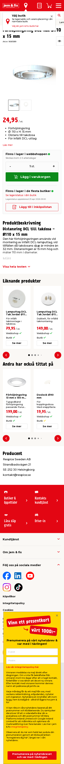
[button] (29, 355)
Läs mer (8, 145)
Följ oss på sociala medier (22, 565)
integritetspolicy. (20, 727)
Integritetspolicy (14, 603)
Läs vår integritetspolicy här (22, 667)
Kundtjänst (11, 539)
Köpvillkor (9, 596)
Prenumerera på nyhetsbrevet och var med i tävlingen (32, 755)
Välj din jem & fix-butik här (25, 26)
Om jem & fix (12, 552)
